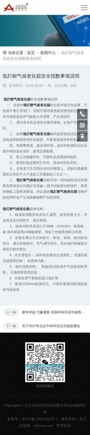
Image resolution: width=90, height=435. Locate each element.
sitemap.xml (43, 425)
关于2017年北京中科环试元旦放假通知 (51, 326)
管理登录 (63, 425)
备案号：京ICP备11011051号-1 (32, 419)
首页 (31, 53)
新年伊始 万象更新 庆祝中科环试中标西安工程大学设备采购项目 (54, 312)
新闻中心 (48, 53)
